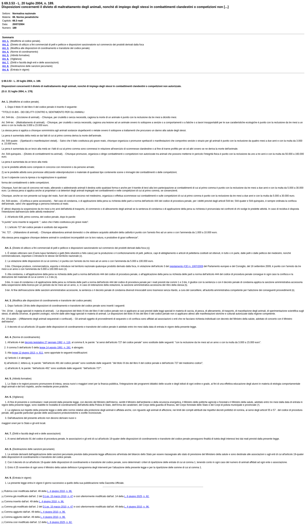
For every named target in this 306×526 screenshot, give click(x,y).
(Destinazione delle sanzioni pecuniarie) (33, 449)
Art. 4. (7, 337)
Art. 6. (7, 397)
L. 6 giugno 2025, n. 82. (136, 496)
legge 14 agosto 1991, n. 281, (55, 347)
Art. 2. (7, 248)
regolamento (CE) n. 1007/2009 (186, 266)
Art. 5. (7, 378)
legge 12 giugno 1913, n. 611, (28, 352)
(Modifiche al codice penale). (23, 101)
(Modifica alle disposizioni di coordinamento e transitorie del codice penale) (52, 300)
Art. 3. (7, 300)
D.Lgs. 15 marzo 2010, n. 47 (58, 496)
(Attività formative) (21, 378)
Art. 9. (7, 477)
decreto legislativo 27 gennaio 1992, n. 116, (48, 342)
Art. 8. (7, 449)
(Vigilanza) (18, 397)
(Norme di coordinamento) (26, 337)
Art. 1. (5, 101)
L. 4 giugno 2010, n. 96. (59, 491)
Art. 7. (7, 433)
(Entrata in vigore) (21, 477)
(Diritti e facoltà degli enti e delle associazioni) (36, 433)
